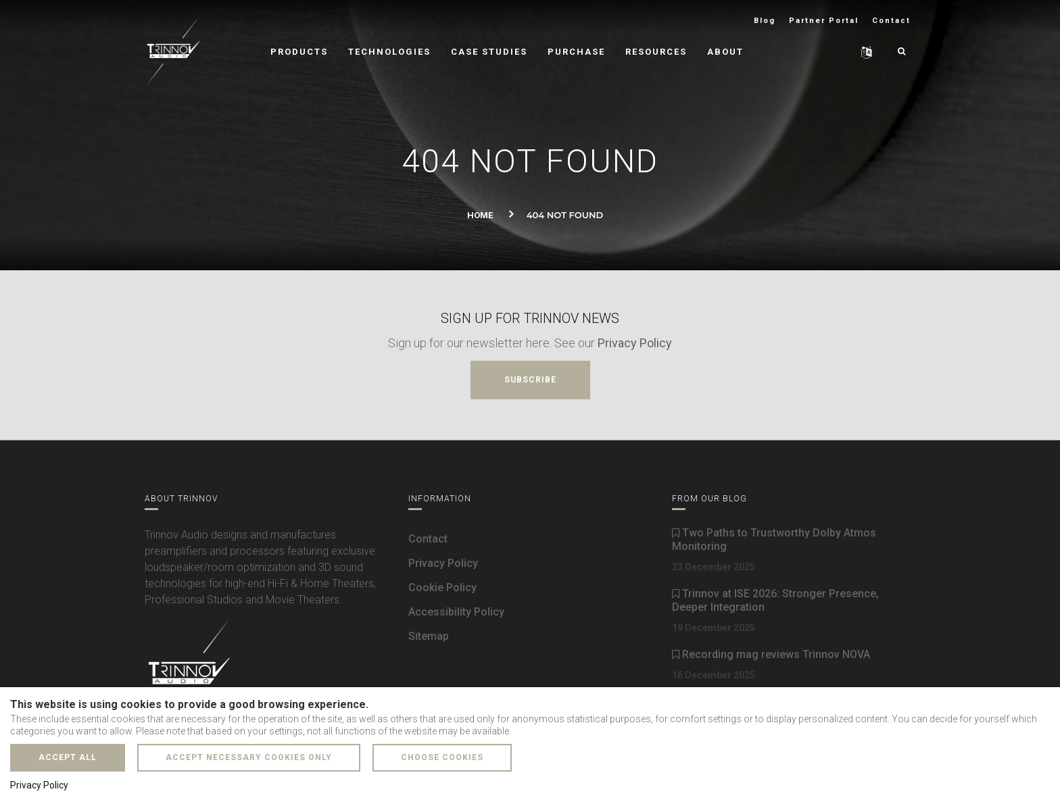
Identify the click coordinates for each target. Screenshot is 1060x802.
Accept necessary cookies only (249, 757)
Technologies (389, 52)
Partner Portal (824, 20)
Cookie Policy (442, 587)
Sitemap (428, 636)
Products (299, 52)
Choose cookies (442, 757)
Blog (764, 20)
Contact (891, 20)
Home (480, 215)
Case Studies (489, 52)
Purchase (576, 52)
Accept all (68, 757)
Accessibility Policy (456, 611)
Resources (656, 52)
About (725, 52)
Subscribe (530, 379)
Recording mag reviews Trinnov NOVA (771, 654)
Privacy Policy (635, 343)
